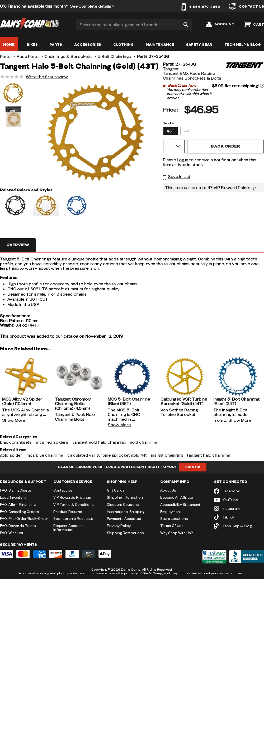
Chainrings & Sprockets (68, 56)
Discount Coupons (123, 504)
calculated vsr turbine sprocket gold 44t (107, 455)
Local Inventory (13, 497)
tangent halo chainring (208, 455)
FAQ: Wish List (11, 533)
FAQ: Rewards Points (18, 526)
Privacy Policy (119, 526)
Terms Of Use (171, 526)
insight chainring (167, 455)
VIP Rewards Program (72, 497)
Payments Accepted (124, 518)
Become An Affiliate (176, 497)
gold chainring (143, 442)
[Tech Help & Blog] (239, 526)
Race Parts (28, 56)
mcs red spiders (52, 442)
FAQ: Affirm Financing (18, 504)
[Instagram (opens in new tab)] (239, 508)
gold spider (11, 455)
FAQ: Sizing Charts (15, 490)
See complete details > (92, 6)
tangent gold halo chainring (99, 442)
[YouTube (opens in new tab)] (239, 500)
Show (13, 420)
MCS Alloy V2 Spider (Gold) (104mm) (22, 401)
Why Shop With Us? (176, 533)
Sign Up (192, 467)
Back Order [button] (225, 146)
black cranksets (16, 442)
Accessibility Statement (180, 504)
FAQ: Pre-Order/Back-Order (24, 518)
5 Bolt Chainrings (114, 56)
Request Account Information (68, 527)
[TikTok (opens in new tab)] (239, 517)
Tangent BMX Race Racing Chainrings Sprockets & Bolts (192, 75)
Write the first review (47, 77)
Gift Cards (116, 490)
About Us (168, 490)
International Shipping (125, 511)
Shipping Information (125, 497)
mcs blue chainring (44, 455)
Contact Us (62, 490)
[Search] (185, 24)
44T (188, 131)
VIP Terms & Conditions (73, 504)
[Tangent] (244, 71)
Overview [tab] (17, 244)
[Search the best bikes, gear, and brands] (134, 24)
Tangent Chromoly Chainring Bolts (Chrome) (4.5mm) (73, 404)
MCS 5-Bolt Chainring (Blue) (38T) (129, 401)
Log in (182, 160)
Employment (170, 511)
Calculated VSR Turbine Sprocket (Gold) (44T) (184, 401)
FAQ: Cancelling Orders (19, 511)
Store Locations (174, 518)
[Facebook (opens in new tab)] (239, 491)
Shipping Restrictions (125, 533)
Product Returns (67, 511)
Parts (5, 56)
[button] (13, 93)
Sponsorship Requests (73, 518)
